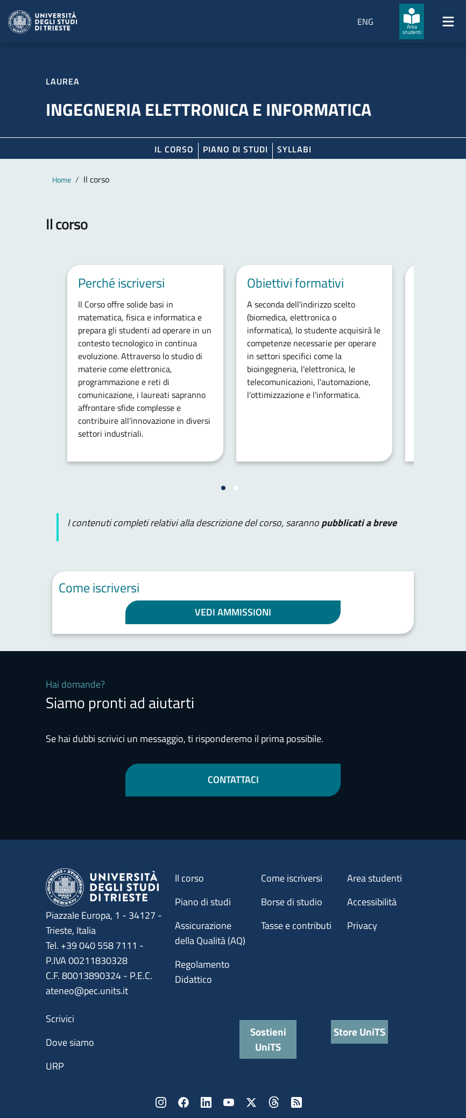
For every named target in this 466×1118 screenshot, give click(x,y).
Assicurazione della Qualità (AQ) (210, 933)
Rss (296, 1102)
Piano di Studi (235, 149)
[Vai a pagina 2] (236, 488)
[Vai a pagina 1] (223, 488)
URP (55, 1066)
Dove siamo (70, 1042)
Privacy (362, 925)
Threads (274, 1102)
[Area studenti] (411, 21)
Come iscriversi (291, 878)
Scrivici (60, 1018)
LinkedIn (206, 1102)
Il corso (174, 149)
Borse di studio (291, 902)
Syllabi (294, 149)
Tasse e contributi (296, 925)
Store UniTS (359, 1031)
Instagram (161, 1102)
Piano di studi (203, 902)
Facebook (183, 1102)
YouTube (229, 1102)
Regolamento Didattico (202, 972)
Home (61, 179)
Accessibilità (372, 902)
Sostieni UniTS (268, 1039)
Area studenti (374, 878)
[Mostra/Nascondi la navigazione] (448, 22)
